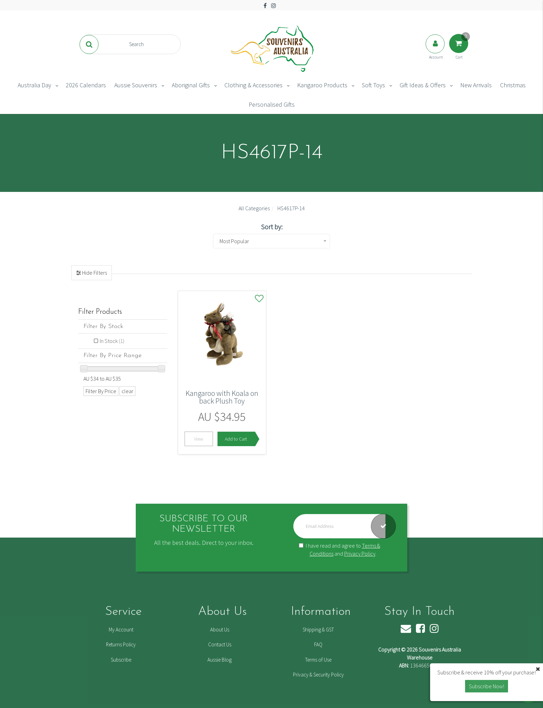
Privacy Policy (359, 553)
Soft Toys (373, 85)
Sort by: (272, 226)
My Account (121, 629)
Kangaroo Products (322, 85)
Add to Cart (236, 439)
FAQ (318, 644)
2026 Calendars (86, 85)
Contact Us (219, 644)
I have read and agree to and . (339, 549)
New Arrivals (476, 85)
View (198, 439)
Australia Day (34, 85)
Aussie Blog (219, 659)
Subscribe (121, 659)
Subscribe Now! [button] (486, 686)
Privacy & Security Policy (318, 674)
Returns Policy (121, 644)
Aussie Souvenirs (135, 85)
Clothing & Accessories (253, 85)
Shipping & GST (318, 629)
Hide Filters (94, 272)
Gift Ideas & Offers (423, 85)
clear (127, 391)
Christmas (513, 85)
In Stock (112, 340)
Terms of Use (318, 659)
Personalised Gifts (272, 104)
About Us (219, 629)
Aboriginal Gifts (191, 85)
